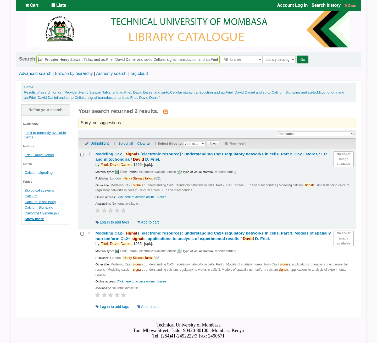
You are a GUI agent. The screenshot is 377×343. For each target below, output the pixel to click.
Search (27, 59)
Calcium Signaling (39, 207)
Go (304, 59)
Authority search (111, 73)
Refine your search (46, 110)
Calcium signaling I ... (42, 173)
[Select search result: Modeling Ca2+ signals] (82, 154)
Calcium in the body (40, 202)
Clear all (144, 143)
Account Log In (292, 5)
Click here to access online (136, 197)
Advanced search (35, 73)
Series (162, 197)
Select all (125, 143)
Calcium (31, 196)
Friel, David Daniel (39, 155)
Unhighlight (97, 143)
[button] (31, 5)
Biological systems (39, 190)
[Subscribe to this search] (165, 111)
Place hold (235, 144)
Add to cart (148, 222)
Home (28, 87)
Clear (350, 5)
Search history (326, 5)
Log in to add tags (112, 222)
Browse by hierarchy (74, 73)
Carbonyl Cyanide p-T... (43, 213)
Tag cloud (139, 73)
